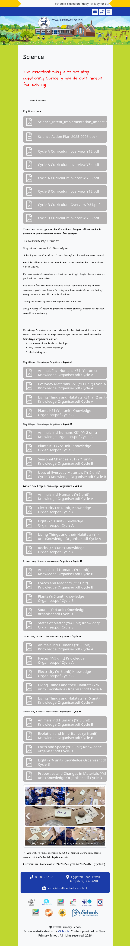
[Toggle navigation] (108, 12)
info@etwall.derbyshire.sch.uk (68, 888)
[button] (27, 816)
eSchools (63, 931)
